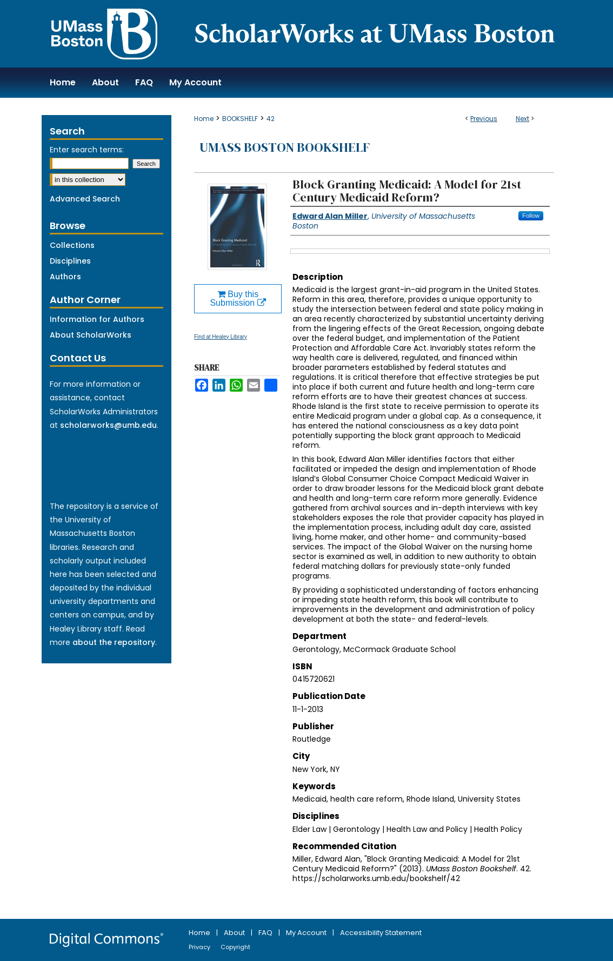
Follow (530, 215)
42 (270, 118)
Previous (483, 118)
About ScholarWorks (90, 335)
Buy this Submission (237, 298)
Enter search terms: (87, 149)
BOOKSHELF (240, 118)
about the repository (113, 642)
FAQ (266, 933)
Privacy (200, 947)
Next (522, 118)
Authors (65, 276)
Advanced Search (85, 198)
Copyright (235, 947)
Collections (72, 245)
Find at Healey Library (220, 337)
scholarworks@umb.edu (108, 425)
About (235, 933)
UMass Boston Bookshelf (284, 147)
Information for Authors (97, 319)
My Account (307, 933)
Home (204, 118)
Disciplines (70, 261)
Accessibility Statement (381, 933)
